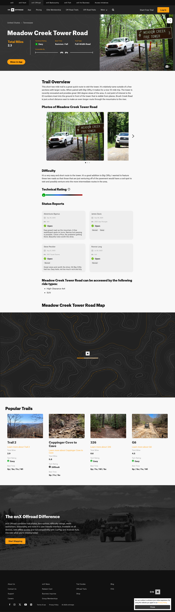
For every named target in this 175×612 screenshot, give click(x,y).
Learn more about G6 (142, 447)
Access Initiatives (101, 3)
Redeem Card (47, 589)
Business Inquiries (49, 594)
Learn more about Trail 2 (18, 447)
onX (11, 3)
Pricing (39, 10)
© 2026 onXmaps (68, 605)
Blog (112, 584)
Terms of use (41, 605)
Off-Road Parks (89, 10)
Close (152, 607)
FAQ (112, 589)
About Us (11, 584)
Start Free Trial (146, 10)
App (29, 10)
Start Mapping (15, 541)
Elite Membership (54, 10)
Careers (11, 598)
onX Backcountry (52, 3)
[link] (69, 188)
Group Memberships (50, 598)
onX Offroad (36, 3)
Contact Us (12, 589)
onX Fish (67, 3)
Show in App (16, 62)
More (104, 10)
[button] (169, 20)
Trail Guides (81, 584)
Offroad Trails (81, 589)
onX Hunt (22, 3)
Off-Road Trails (72, 10)
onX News (46, 584)
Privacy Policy (53, 605)
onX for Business (82, 3)
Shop (78, 594)
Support (11, 594)
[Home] (15, 9)
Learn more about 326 (100, 447)
